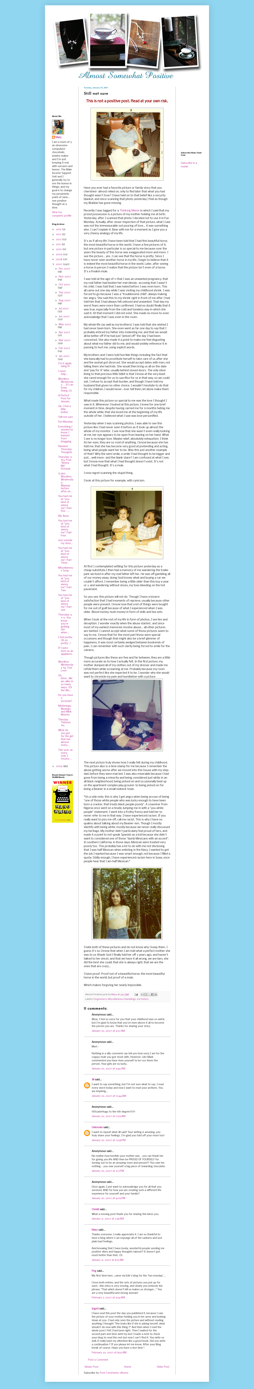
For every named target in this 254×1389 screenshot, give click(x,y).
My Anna (63, 516)
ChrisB (95, 1209)
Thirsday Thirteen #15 (64, 722)
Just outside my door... (65, 542)
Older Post (163, 1367)
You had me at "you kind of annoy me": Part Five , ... (65, 503)
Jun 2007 (64, 316)
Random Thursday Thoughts (65, 449)
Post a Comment (98, 1359)
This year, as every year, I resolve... (65, 754)
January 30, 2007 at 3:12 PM (108, 1171)
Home (127, 1367)
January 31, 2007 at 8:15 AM (107, 1260)
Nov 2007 (65, 276)
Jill (93, 1079)
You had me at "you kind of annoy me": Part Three (65, 555)
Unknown (97, 1127)
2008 (59, 259)
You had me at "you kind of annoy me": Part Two (65, 583)
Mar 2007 (64, 340)
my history (143, 999)
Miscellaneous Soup (65, 569)
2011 (59, 244)
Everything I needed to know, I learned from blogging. (65, 434)
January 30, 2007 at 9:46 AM (108, 1068)
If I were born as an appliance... (65, 652)
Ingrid (95, 1308)
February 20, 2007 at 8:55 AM (109, 1352)
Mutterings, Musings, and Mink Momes (65, 710)
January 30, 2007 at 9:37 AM (108, 1031)
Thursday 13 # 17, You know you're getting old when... (65, 623)
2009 (59, 254)
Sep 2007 (64, 292)
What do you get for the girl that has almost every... (65, 738)
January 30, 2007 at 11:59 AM (108, 1116)
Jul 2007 (64, 308)
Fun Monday (65, 421)
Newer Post (91, 1367)
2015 (59, 229)
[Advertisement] (63, 98)
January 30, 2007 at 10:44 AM (109, 1096)
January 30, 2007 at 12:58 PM (109, 1140)
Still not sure (65, 417)
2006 (59, 766)
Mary (95, 1230)
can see (118, 256)
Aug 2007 (65, 300)
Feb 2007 (64, 348)
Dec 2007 (64, 268)
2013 (59, 234)
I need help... (63, 373)
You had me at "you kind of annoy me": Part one (65, 602)
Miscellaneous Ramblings (122, 999)
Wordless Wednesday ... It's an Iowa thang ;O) (65, 385)
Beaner (98, 789)
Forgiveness (100, 999)
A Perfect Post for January (64, 398)
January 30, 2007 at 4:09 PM (108, 1198)
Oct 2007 (64, 284)
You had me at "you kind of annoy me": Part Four (65, 528)
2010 (59, 249)
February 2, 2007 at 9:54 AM (108, 1297)
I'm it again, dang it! (65, 365)
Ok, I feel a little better (64, 409)
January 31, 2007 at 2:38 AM (108, 1218)
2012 (59, 239)
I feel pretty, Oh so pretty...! (65, 640)
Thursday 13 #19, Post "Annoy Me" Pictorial (65, 463)
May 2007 (65, 324)
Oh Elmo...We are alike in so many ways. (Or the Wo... (65, 683)
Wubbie (93, 203)
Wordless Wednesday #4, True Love (65, 666)
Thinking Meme (130, 210)
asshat (98, 362)
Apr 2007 (64, 332)
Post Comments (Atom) (114, 1373)
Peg (94, 1271)
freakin (95, 271)
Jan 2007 (64, 356)
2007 (59, 264)
